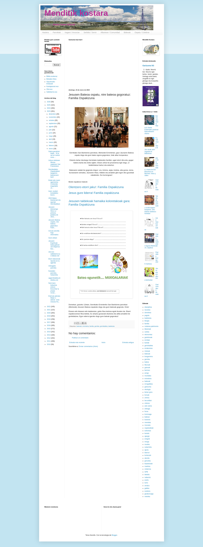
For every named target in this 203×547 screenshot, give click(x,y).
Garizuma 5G (148, 65)
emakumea (148, 348)
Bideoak (127, 32)
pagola (147, 315)
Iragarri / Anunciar (72, 32)
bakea (147, 362)
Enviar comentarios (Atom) (88, 346)
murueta (147, 425)
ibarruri (147, 453)
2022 (49, 306)
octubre (52, 120)
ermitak (147, 340)
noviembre (53, 117)
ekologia (148, 389)
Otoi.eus (49, 89)
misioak (147, 351)
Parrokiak (57, 32)
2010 (49, 344)
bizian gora (148, 392)
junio (51, 133)
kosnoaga (148, 414)
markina (147, 466)
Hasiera (45, 32)
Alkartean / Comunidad (110, 32)
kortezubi (148, 455)
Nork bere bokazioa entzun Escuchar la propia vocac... (53, 288)
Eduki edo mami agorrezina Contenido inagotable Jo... (54, 184)
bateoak (79, 326)
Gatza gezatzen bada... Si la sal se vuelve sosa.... (54, 154)
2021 (49, 310)
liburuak (147, 365)
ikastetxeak (149, 464)
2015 (49, 329)
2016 (49, 325)
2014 (49, 332)
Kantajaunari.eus (52, 86)
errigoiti (147, 439)
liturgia (147, 321)
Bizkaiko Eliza (51, 79)
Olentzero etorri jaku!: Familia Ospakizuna (96, 187)
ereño (147, 480)
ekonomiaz (148, 334)
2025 (49, 105)
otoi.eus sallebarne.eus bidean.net (54, 254)
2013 (49, 335)
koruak (147, 395)
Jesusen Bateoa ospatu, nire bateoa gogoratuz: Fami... (54, 224)
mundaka (148, 376)
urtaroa (147, 403)
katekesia (111, 326)
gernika (96, 326)
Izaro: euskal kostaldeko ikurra (53, 193)
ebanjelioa (148, 307)
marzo (51, 142)
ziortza (147, 398)
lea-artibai (148, 400)
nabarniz (148, 477)
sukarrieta (148, 447)
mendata (148, 422)
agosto (51, 126)
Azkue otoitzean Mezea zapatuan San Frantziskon (54, 163)
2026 (49, 102)
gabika (147, 488)
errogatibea (149, 384)
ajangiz (147, 436)
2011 (49, 341)
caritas (147, 332)
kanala (147, 433)
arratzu (147, 486)
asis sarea (148, 406)
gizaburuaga (149, 494)
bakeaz (147, 417)
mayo (51, 136)
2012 (49, 338)
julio (50, 130)
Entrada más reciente (77, 342)
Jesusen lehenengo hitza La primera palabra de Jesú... (53, 212)
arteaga (147, 409)
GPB (146, 472)
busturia (147, 420)
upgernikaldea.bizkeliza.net (54, 279)
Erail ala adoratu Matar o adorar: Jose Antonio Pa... (54, 299)
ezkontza (148, 431)
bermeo (147, 370)
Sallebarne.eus (51, 92)
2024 (49, 108)
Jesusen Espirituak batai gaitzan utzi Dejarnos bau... (54, 245)
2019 (49, 316)
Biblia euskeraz (51, 76)
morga (147, 442)
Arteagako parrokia (52, 267)
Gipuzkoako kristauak (50, 83)
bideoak (147, 354)
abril (50, 139)
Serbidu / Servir (90, 32)
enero (51, 149)
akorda (147, 458)
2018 (49, 319)
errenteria (85, 326)
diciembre (52, 114)
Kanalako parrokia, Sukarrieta (53, 273)
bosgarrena (149, 356)
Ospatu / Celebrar (142, 32)
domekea (148, 313)
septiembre (53, 123)
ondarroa (148, 469)
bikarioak (148, 329)
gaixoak (147, 367)
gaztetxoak (148, 337)
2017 (49, 322)
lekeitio (147, 475)
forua (146, 411)
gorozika (148, 461)
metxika (147, 496)
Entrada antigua (128, 342)
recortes (147, 310)
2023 (49, 111)
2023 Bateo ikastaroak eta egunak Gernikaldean (54, 201)
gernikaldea (104, 326)
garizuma (148, 387)
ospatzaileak (149, 428)
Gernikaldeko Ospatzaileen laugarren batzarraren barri (54, 173)
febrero (51, 145)
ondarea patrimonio (151, 326)
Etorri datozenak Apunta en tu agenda (54, 261)
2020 (49, 313)
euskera (147, 491)
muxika (147, 444)
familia (91, 326)
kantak (147, 343)
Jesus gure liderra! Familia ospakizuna (94, 193)
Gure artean (52, 238)
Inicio (103, 342)
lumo (146, 483)
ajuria (146, 450)
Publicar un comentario (80, 338)
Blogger (114, 535)
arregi (147, 373)
